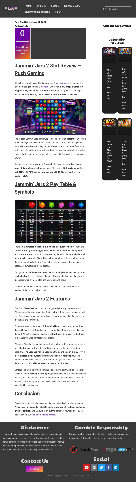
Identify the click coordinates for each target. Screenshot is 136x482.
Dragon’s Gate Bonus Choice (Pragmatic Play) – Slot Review (124, 88)
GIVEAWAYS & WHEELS (37, 11)
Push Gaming (60, 83)
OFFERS (41, 5)
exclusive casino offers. (43, 414)
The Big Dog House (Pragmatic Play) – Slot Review (124, 158)
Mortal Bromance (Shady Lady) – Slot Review (109, 84)
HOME (27, 5)
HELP (58, 11)
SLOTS (55, 5)
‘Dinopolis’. (44, 87)
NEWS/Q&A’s (72, 5)
